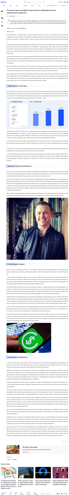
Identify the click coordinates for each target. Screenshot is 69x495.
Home (4, 5)
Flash (11, 5)
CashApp (14, 459)
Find (39, 5)
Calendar (25, 5)
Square (8, 459)
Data (32, 5)
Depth (17, 5)
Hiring (42, 493)
